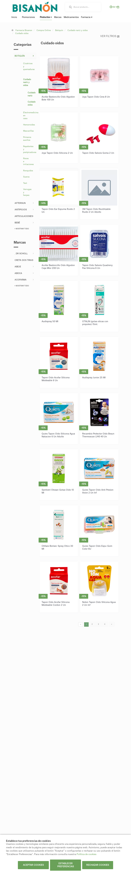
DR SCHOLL (21, 254)
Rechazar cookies (97, 865)
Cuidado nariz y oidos (77, 30)
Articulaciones (24, 216)
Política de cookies (86, 854)
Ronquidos (28, 171)
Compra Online (44, 30)
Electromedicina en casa (29, 115)
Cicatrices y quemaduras (29, 66)
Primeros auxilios (27, 138)
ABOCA (18, 273)
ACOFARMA (20, 280)
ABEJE (18, 267)
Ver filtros (109, 36)
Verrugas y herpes (27, 192)
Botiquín (59, 30)
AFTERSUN (20, 203)
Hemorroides (29, 125)
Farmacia (86, 17)
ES (112, 6)
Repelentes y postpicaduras (29, 149)
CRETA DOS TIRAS (24, 260)
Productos (46, 17)
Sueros (26, 177)
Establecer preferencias (65, 865)
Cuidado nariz (30, 94)
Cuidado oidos (22, 33)
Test (25, 183)
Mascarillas (28, 131)
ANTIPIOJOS (21, 210)
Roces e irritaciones (28, 161)
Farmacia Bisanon (23, 30)
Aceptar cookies (33, 865)
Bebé (17, 223)
